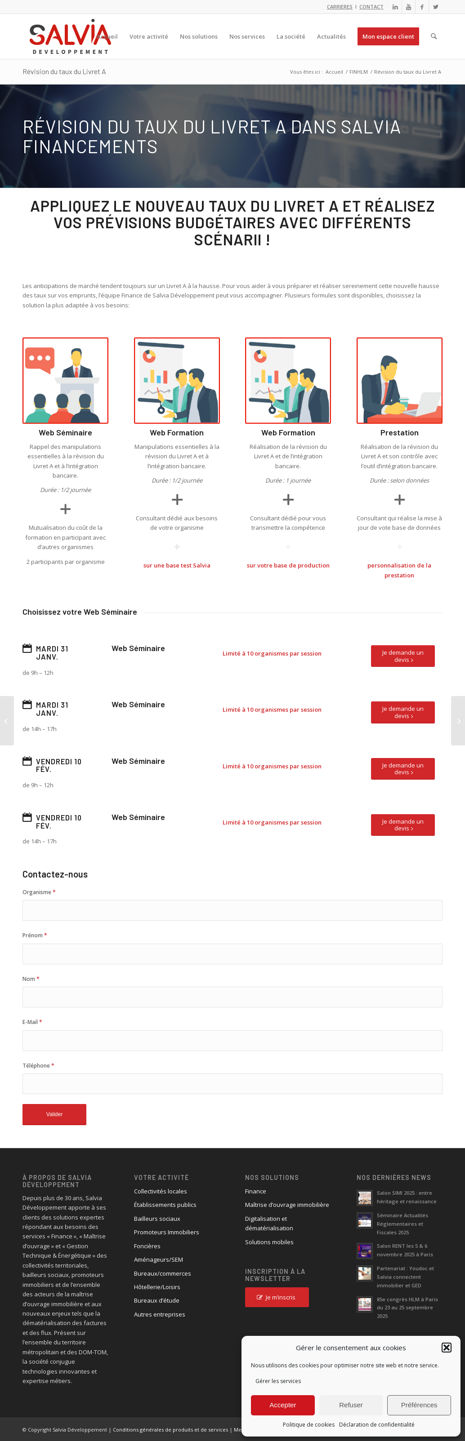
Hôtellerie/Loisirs (157, 1287)
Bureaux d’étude (156, 1300)
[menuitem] (107, 36)
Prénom (34, 935)
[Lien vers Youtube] (408, 6)
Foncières (147, 1246)
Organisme (39, 892)
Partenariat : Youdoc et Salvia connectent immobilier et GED (405, 1277)
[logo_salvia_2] (70, 36)
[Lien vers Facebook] (422, 6)
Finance (255, 1191)
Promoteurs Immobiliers (166, 1232)
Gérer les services (278, 1381)
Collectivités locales (160, 1191)
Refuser (351, 1405)
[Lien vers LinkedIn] (395, 6)
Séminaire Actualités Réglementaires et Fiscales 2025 (402, 1224)
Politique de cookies (309, 1424)
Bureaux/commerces (162, 1273)
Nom (31, 979)
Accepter (282, 1405)
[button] (446, 1347)
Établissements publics (165, 1205)
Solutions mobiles (269, 1242)
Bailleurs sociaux (157, 1219)
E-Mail (32, 1022)
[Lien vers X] (436, 6)
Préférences (419, 1405)
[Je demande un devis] (403, 656)
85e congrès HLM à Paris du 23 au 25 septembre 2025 (407, 1308)
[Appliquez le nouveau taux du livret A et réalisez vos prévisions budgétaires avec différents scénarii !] (458, 720)
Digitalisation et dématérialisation (269, 1223)
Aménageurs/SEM (158, 1259)
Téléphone (38, 1065)
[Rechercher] (434, 36)
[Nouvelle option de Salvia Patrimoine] (7, 720)
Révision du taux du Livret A (64, 71)
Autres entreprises (159, 1314)
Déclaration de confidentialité (377, 1424)
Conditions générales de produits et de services (170, 1429)
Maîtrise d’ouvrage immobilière (287, 1205)
